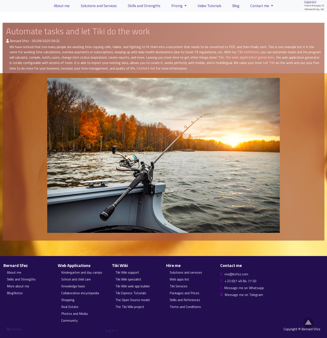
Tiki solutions (248, 52)
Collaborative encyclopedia (80, 293)
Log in (110, 330)
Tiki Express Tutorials (130, 293)
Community (69, 320)
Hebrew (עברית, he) (314, 9)
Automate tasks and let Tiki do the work (78, 31)
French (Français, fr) (314, 5)
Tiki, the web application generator (246, 57)
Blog (235, 6)
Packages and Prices (184, 293)
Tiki (272, 62)
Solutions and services (186, 272)
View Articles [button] (16, 17)
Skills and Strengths (21, 279)
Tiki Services (178, 286)
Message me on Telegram (244, 294)
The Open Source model (132, 299)
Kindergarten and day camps (81, 272)
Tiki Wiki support (127, 272)
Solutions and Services (99, 6)
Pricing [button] (177, 6)
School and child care (76, 279)
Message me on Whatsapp (244, 287)
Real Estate (69, 306)
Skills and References (185, 299)
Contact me (146, 68)
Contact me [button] (260, 6)
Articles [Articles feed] (14, 329)
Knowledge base (73, 286)
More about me (18, 286)
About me (14, 272)
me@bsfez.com (236, 274)
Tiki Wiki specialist (128, 279)
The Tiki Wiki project (129, 306)
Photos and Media (74, 313)
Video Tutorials (209, 6)
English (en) (310, 2)
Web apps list (179, 279)
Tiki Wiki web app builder (132, 286)
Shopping (68, 299)
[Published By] (7, 40)
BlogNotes (15, 293)
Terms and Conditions (185, 306)
